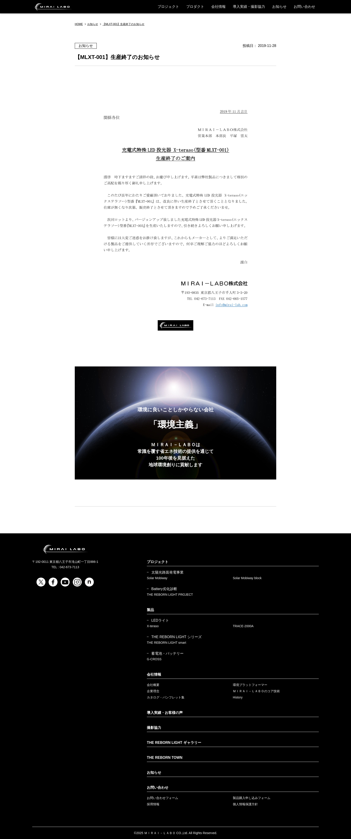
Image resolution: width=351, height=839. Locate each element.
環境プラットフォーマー (250, 684)
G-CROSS (154, 659)
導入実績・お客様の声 (165, 713)
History (238, 697)
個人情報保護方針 (245, 804)
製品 (150, 610)
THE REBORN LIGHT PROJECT (170, 594)
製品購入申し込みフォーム (251, 797)
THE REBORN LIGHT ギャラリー (174, 742)
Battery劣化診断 (164, 589)
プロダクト (195, 6)
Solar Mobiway (157, 578)
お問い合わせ (304, 6)
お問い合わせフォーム (162, 797)
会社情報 (218, 6)
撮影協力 (154, 728)
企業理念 (153, 691)
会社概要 (153, 684)
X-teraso (153, 626)
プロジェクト (168, 6)
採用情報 (153, 804)
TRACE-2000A (243, 626)
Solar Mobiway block (247, 578)
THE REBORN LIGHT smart (166, 642)
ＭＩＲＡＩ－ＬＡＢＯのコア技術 (256, 691)
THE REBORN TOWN (164, 757)
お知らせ (279, 6)
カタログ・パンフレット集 (165, 697)
